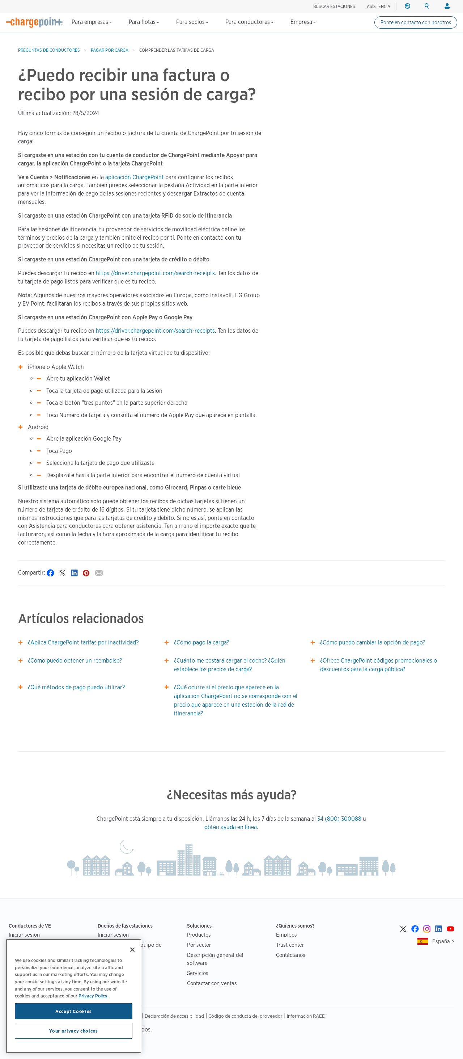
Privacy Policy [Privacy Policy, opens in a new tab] (92, 996)
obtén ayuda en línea (230, 827)
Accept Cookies (73, 1011)
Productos (199, 934)
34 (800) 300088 (339, 818)
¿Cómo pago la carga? (201, 642)
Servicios (197, 973)
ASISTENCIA (378, 6)
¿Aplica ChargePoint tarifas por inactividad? (83, 642)
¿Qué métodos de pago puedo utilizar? (76, 687)
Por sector (199, 944)
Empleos (286, 934)
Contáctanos (290, 954)
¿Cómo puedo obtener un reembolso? (75, 660)
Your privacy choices (73, 1031)
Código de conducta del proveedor (245, 1016)
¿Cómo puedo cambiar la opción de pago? (372, 642)
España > (443, 941)
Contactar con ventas (212, 983)
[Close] (132, 950)
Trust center (290, 944)
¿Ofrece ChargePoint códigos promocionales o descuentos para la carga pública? (378, 665)
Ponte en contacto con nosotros (416, 22)
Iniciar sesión (24, 934)
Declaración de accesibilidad (174, 1016)
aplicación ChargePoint (134, 177)
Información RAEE (306, 1016)
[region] (73, 996)
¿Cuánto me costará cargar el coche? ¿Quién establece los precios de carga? (229, 665)
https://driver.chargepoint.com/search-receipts (155, 273)
